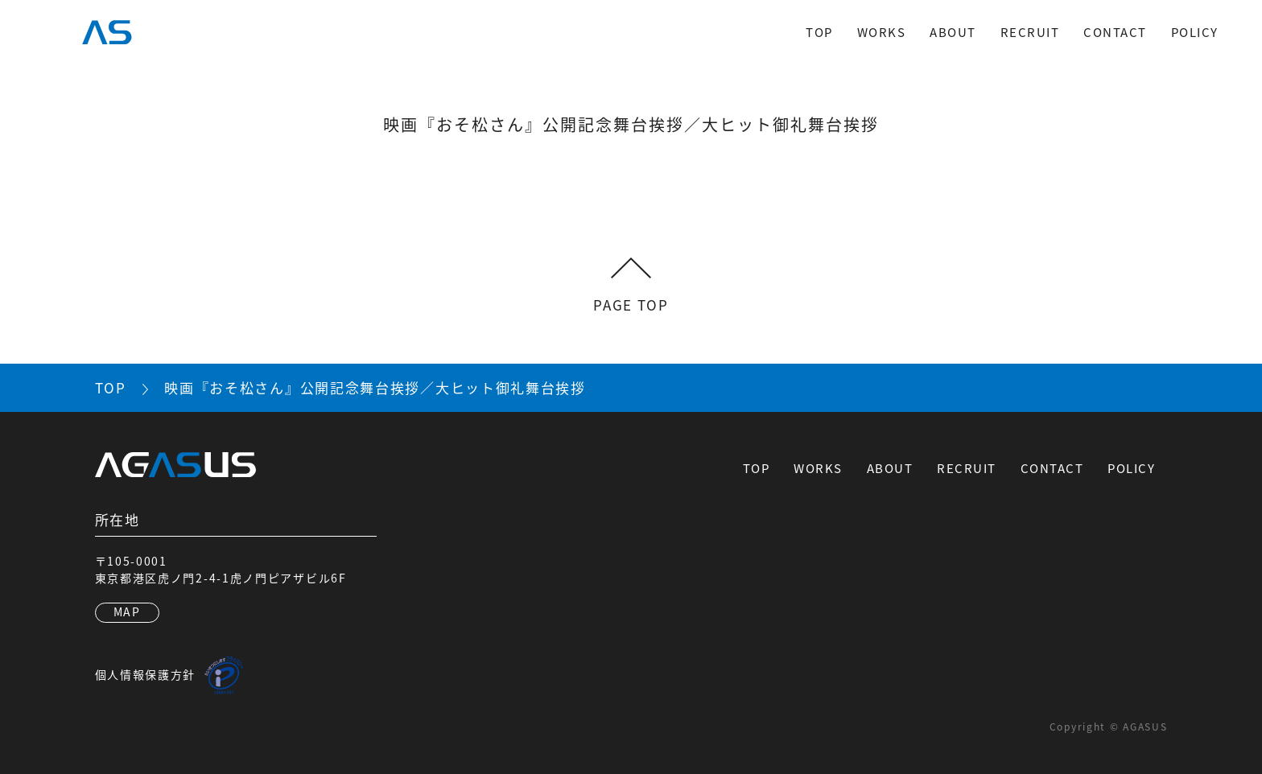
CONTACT (1115, 31)
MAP (127, 611)
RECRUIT (1030, 31)
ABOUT (953, 31)
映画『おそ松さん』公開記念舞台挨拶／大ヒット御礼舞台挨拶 (375, 387)
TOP (819, 31)
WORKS (881, 31)
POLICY (1195, 31)
